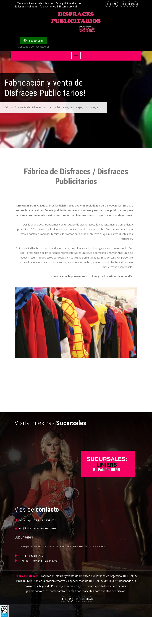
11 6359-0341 (33, 40)
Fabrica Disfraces (26, 576)
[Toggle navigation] (76, 55)
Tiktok (134, 4)
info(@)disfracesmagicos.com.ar (38, 528)
